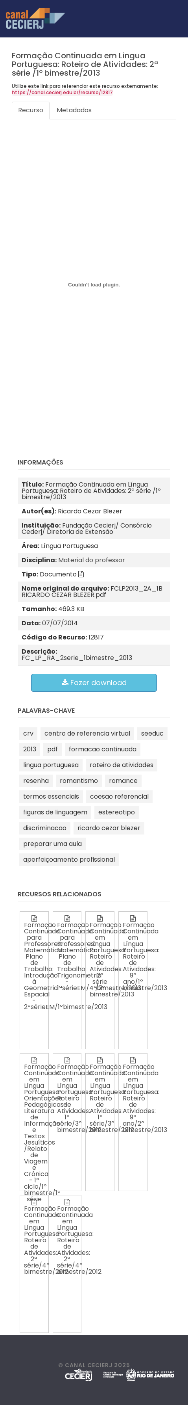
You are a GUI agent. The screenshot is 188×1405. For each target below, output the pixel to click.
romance (123, 780)
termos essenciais (51, 796)
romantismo (79, 780)
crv (28, 733)
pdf (52, 749)
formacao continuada (102, 749)
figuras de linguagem (55, 812)
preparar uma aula (52, 843)
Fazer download (94, 683)
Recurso (30, 110)
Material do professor (91, 560)
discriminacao (44, 828)
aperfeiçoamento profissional (69, 859)
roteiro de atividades (121, 764)
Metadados (74, 110)
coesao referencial (119, 796)
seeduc (152, 733)
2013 (29, 749)
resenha (36, 780)
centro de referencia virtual (87, 733)
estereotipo (116, 812)
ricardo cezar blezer (108, 828)
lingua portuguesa (51, 764)
